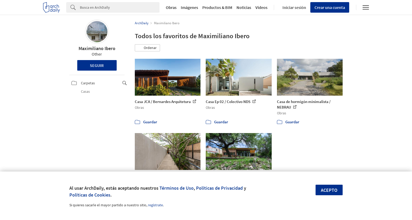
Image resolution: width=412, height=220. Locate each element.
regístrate (155, 205)
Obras (171, 7)
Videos (261, 7)
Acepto (329, 190)
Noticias (243, 7)
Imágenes (189, 7)
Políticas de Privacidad (219, 188)
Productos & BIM (217, 7)
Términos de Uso (176, 188)
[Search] (119, 7)
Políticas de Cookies (89, 195)
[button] (147, 48)
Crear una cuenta (330, 7)
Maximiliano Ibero (97, 48)
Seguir (97, 65)
